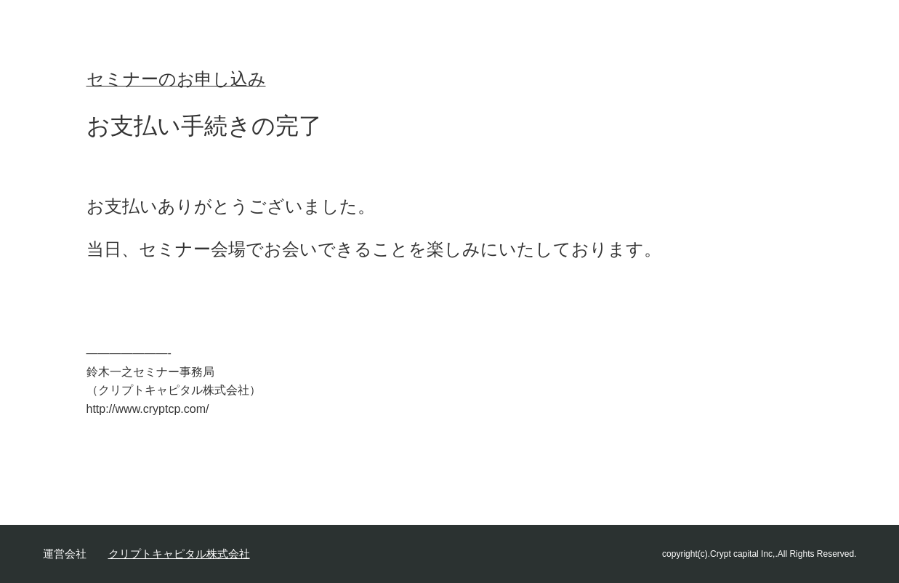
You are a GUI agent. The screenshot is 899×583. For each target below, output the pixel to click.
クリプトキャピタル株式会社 (179, 553)
